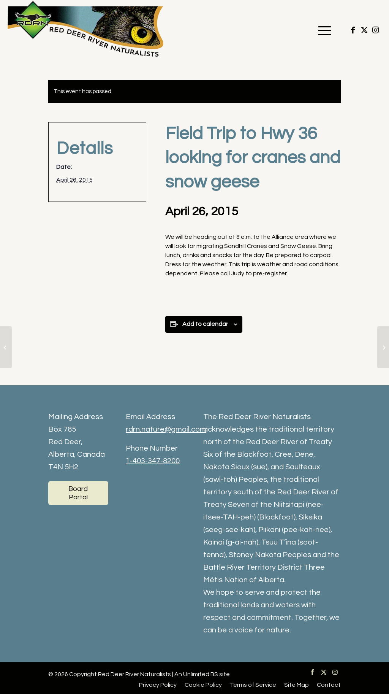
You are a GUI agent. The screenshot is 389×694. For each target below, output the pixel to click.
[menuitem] (322, 30)
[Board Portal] (78, 493)
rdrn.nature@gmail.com (166, 429)
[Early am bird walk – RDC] (383, 347)
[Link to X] (364, 30)
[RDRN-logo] (87, 30)
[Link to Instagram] (375, 30)
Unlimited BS (200, 674)
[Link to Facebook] (353, 30)
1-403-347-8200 (153, 461)
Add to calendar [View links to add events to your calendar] (205, 324)
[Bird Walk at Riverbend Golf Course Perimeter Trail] (6, 347)
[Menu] (322, 30)
